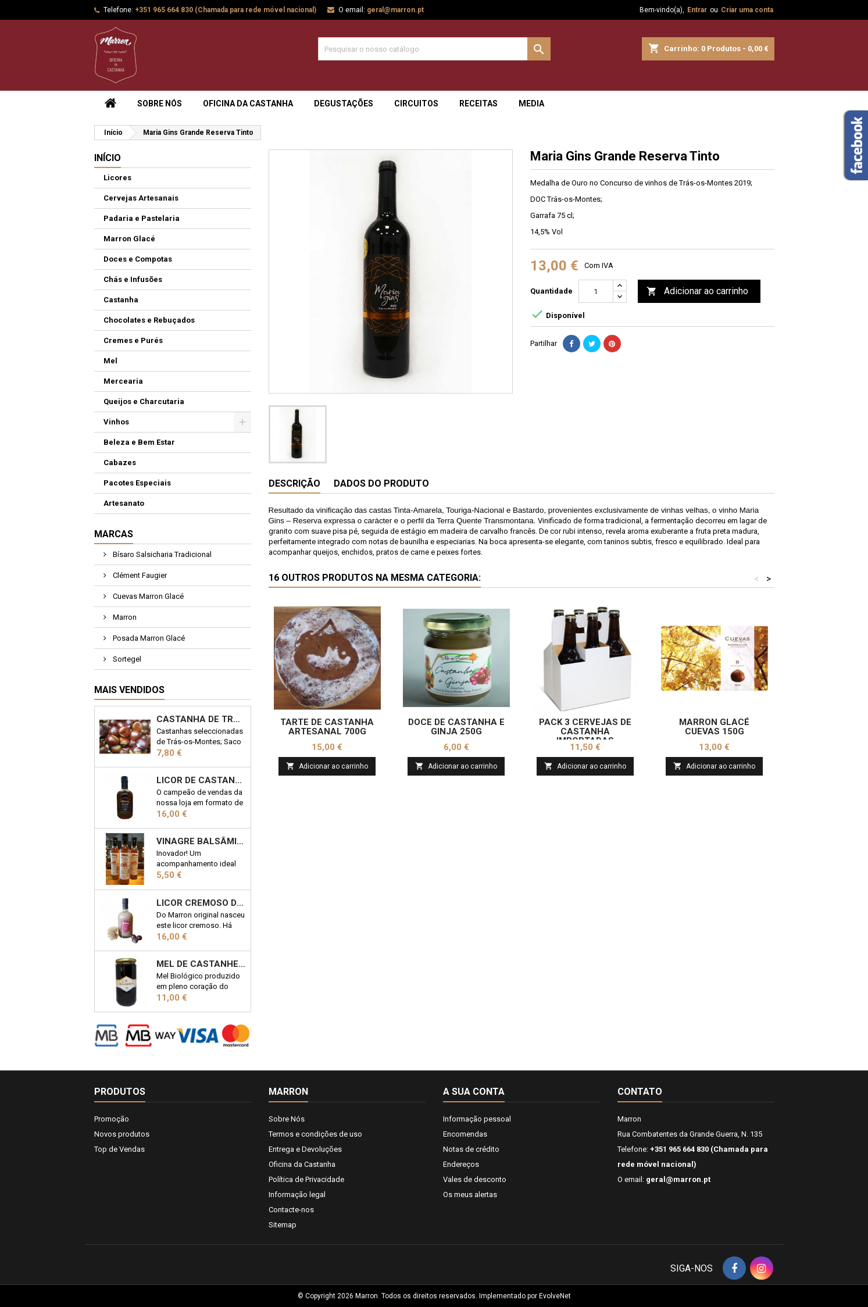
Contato (639, 1091)
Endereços (461, 1164)
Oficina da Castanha (248, 103)
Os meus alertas (470, 1194)
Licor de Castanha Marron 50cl (201, 780)
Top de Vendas (119, 1149)
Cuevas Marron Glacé (147, 596)
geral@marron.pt (395, 10)
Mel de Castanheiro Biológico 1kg (201, 964)
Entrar (697, 10)
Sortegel (126, 659)
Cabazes (119, 462)
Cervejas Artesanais (140, 198)
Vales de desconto (474, 1179)
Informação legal (297, 1194)
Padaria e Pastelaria (141, 218)
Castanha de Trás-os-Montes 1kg (201, 719)
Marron (124, 617)
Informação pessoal (477, 1119)
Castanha (120, 299)
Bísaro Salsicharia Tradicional (161, 554)
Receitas (478, 103)
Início (107, 157)
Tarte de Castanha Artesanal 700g (327, 727)
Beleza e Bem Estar (139, 442)
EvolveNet (555, 1296)
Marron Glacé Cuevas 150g (714, 727)
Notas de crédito (471, 1149)
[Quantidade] (595, 291)
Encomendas (465, 1134)
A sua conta (474, 1091)
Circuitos (416, 103)
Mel (110, 360)
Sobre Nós (159, 103)
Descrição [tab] (294, 483)
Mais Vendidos (129, 689)
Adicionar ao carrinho (697, 291)
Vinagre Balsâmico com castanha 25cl (201, 841)
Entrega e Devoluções (305, 1149)
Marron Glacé (129, 238)
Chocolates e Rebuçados (149, 320)
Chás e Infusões (132, 279)
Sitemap (283, 1224)
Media (531, 103)
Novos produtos (121, 1134)
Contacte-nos (291, 1209)
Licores (117, 177)
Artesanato (123, 503)
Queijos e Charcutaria (143, 401)
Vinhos (116, 421)
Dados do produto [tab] (381, 483)
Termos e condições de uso (315, 1134)
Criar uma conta (747, 10)
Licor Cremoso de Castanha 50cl (201, 903)
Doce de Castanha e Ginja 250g (456, 727)
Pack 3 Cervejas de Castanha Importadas (585, 731)
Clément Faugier (139, 575)
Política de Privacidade (306, 1179)
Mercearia (123, 381)
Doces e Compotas (137, 259)
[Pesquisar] (434, 48)
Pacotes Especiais (137, 482)
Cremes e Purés (133, 340)
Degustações (343, 103)
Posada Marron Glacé (148, 638)
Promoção (111, 1119)
